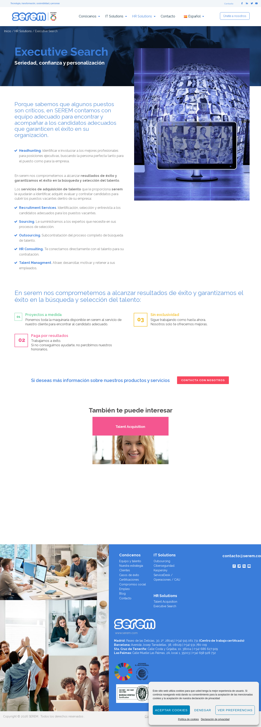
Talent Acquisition (165, 601)
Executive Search (165, 606)
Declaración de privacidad (215, 719)
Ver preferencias (235, 710)
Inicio (7, 31)
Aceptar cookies (171, 710)
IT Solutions (114, 16)
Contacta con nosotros (203, 380)
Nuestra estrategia (131, 565)
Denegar (202, 710)
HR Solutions (142, 16)
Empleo (124, 589)
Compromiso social (132, 584)
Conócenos (87, 16)
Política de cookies (188, 719)
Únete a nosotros (234, 16)
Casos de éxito (129, 575)
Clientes (124, 570)
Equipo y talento (130, 561)
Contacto (228, 3)
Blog (122, 593)
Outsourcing (162, 561)
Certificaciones (129, 579)
